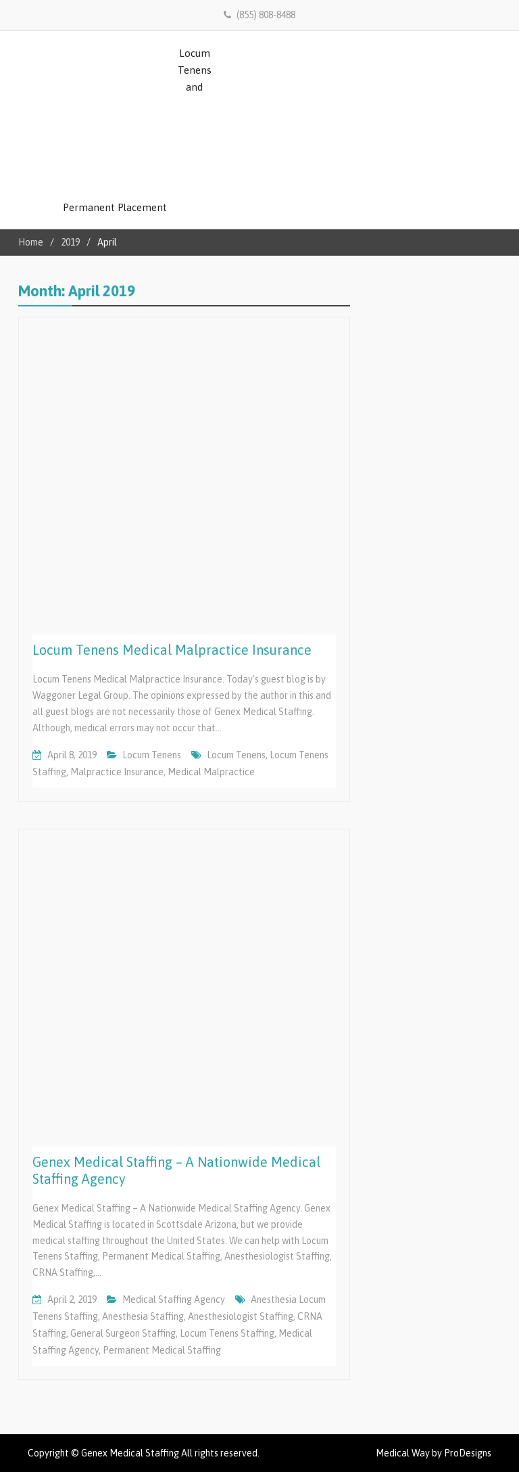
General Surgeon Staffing (123, 1333)
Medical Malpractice (211, 771)
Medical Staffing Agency (173, 1299)
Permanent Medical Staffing (162, 1350)
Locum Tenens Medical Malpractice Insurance (172, 650)
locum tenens (236, 755)
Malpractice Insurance (117, 771)
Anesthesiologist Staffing (240, 1316)
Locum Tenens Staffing (227, 1333)
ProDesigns (467, 1453)
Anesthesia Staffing (143, 1316)
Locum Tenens (151, 755)
